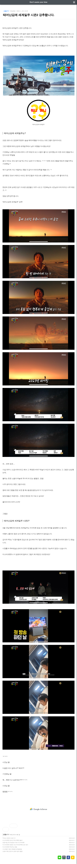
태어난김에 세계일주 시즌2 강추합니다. (28, 15)
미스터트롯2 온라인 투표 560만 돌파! (12, 840)
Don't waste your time (38, 2)
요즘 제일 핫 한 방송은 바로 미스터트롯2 (13, 842)
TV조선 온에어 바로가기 (9, 838)
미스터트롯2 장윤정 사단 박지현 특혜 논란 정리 (15, 844)
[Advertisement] (38, 809)
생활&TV (6, 11)
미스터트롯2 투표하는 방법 (10, 847)
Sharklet (12, 11)
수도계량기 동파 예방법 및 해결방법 (12, 849)
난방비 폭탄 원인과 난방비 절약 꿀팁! (13, 851)
